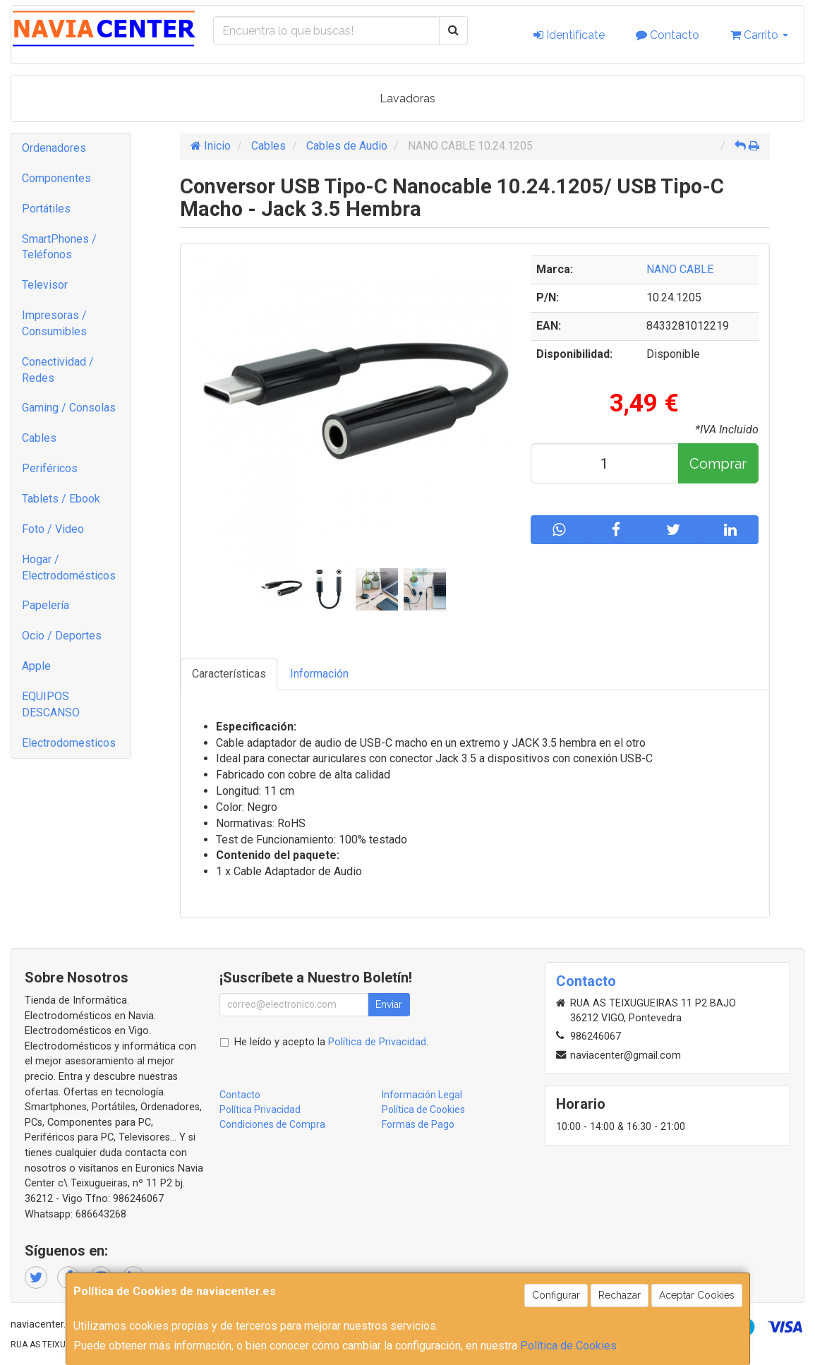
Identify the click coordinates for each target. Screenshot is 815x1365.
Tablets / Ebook (61, 498)
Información (319, 673)
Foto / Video (53, 529)
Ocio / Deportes (62, 635)
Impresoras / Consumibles (54, 323)
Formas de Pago (418, 1124)
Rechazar (619, 1295)
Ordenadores (54, 148)
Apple (36, 666)
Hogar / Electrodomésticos (69, 567)
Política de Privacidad (377, 1042)
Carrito (759, 35)
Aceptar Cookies (697, 1295)
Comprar (718, 463)
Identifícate (569, 35)
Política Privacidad (260, 1109)
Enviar (388, 1004)
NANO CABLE (679, 269)
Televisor (45, 284)
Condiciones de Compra (272, 1124)
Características (229, 673)
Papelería (45, 605)
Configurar (556, 1295)
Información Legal (422, 1094)
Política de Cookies (568, 1345)
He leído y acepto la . (331, 1042)
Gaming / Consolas (69, 407)
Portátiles (46, 208)
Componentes (56, 178)
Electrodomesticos (69, 743)
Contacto (667, 35)
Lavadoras (407, 98)
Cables (39, 438)
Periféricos (50, 468)
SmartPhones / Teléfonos (59, 247)
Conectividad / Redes (58, 370)
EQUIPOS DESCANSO (51, 704)
